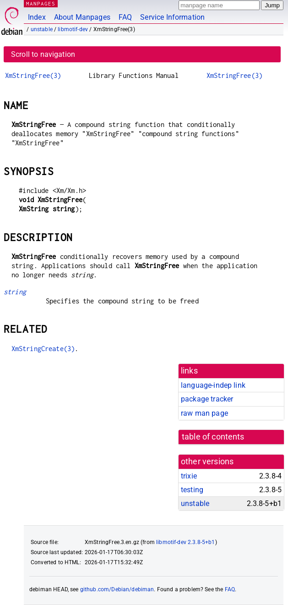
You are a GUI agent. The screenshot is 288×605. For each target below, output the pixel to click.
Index (37, 17)
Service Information (172, 17)
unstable (42, 29)
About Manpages (82, 17)
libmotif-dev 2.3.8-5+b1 (185, 542)
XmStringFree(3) (33, 75)
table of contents (213, 436)
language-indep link (213, 385)
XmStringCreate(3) (43, 348)
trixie (189, 476)
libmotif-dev (73, 29)
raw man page (204, 413)
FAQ (125, 17)
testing (192, 489)
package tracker (207, 399)
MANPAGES (40, 3)
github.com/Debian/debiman (117, 589)
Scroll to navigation (43, 54)
